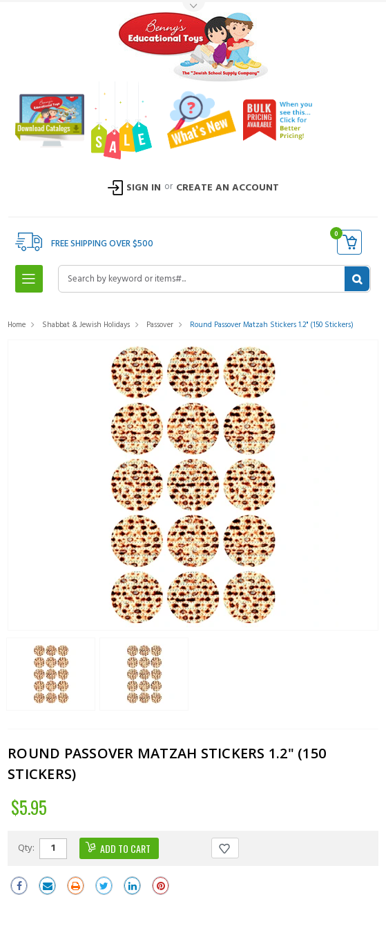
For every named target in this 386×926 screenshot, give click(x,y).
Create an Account (227, 188)
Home (17, 325)
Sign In (143, 188)
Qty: (26, 847)
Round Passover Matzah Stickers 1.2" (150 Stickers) (272, 325)
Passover (159, 325)
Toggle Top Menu (193, 7)
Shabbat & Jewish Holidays (86, 325)
